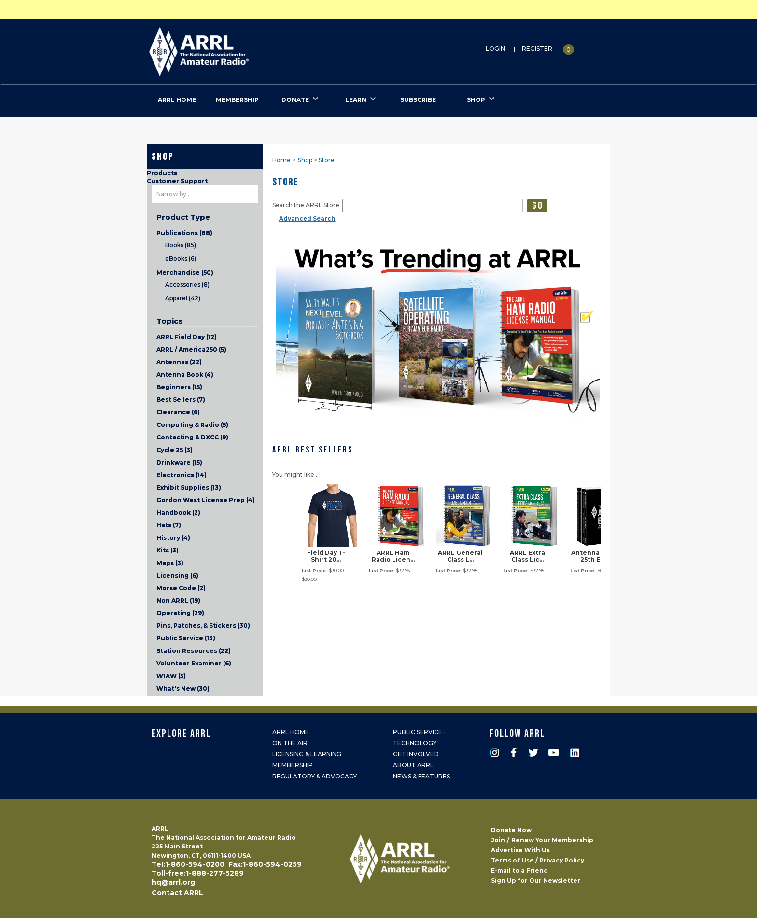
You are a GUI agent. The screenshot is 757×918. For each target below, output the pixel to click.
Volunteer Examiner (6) (193, 663)
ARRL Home (290, 731)
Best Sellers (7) (180, 399)
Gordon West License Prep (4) (205, 500)
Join (498, 840)
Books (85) (180, 245)
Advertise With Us (520, 850)
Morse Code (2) (181, 588)
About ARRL (413, 765)
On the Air (290, 743)
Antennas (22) (179, 362)
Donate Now (511, 829)
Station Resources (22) (193, 650)
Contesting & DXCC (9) (192, 437)
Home (281, 160)
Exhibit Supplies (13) (188, 487)
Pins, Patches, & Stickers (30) (203, 625)
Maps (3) (169, 562)
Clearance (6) (178, 412)
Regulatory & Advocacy (314, 776)
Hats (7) (168, 525)
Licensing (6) (177, 575)
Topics (169, 321)
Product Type (183, 217)
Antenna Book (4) (184, 374)
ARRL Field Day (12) (186, 336)
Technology (414, 743)
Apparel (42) (182, 298)
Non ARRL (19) (178, 600)
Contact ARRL (177, 893)
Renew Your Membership (552, 840)
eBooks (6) (180, 258)
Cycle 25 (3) (174, 449)
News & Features (421, 776)
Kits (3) (167, 550)
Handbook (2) (178, 512)
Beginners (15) (179, 387)
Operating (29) (180, 613)
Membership (292, 765)
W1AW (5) (171, 675)
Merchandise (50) (184, 272)
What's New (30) (183, 688)
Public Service (417, 731)
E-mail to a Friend (519, 870)
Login (495, 48)
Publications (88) (184, 233)
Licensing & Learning (306, 754)
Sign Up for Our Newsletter (535, 880)
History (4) (173, 537)
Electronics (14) (181, 475)
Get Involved (416, 754)
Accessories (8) (187, 284)
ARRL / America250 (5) (191, 349)
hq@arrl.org (173, 882)
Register (537, 48)
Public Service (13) (185, 638)
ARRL (239, 48)
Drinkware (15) (179, 462)
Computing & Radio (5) (192, 424)
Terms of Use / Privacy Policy (537, 860)
